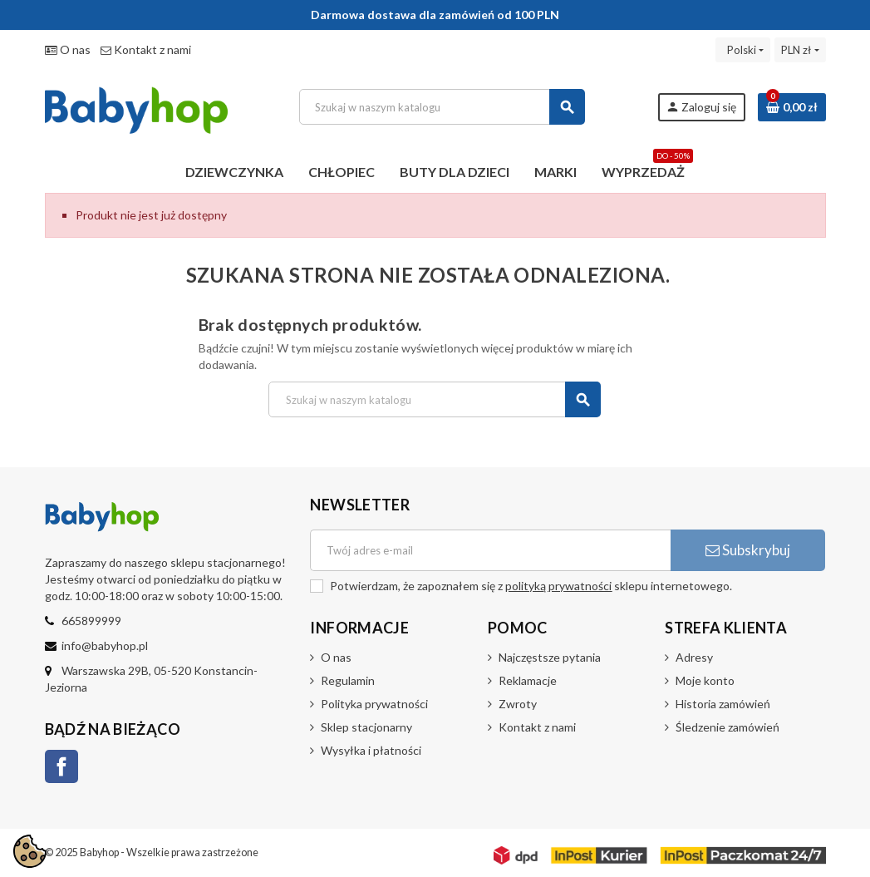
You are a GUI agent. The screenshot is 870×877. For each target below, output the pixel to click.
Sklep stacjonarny (366, 727)
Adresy (694, 657)
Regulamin (348, 680)
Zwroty (518, 704)
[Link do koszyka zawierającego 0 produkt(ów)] (792, 107)
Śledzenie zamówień (727, 727)
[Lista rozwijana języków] (742, 49)
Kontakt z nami (146, 49)
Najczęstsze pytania (550, 657)
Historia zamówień (723, 704)
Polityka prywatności (374, 704)
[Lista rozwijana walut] (799, 49)
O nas (68, 49)
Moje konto (705, 680)
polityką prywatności (558, 586)
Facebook (61, 766)
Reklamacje (528, 680)
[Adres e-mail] (490, 550)
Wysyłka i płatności (371, 750)
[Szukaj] (441, 107)
